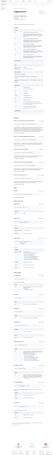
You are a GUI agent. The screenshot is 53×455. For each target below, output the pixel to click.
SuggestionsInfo (17, 74)
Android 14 (34, 453)
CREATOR (25, 67)
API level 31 (42, 120)
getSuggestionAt (26, 95)
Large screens (27, 453)
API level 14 (42, 149)
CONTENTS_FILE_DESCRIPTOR (28, 289)
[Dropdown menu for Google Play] (32, 1)
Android (13, 452)
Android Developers (16, 8)
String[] (31, 76)
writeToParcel (26, 106)
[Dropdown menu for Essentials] (13, 1)
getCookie (25, 91)
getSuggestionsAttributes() (28, 46)
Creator (15, 68)
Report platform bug (48, 452)
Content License (35, 422)
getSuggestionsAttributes (28, 97)
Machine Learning (21, 453)
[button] (5, 9)
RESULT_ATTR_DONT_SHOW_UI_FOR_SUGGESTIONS (31, 32)
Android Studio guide (42, 454)
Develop (21, 8)
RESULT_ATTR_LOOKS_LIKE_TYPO (28, 54)
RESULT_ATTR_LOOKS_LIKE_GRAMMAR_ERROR (30, 49)
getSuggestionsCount (27, 99)
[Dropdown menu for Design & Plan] (20, 1)
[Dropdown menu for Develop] (25, 1)
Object (18, 16)
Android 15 (34, 452)
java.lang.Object (16, 18)
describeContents (26, 87)
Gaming (20, 452)
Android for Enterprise (15, 453)
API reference (24, 8)
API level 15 (42, 136)
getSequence (26, 93)
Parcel (21, 74)
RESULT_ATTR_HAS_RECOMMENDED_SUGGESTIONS (31, 38)
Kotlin (40, 13)
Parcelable (25, 16)
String (16, 95)
